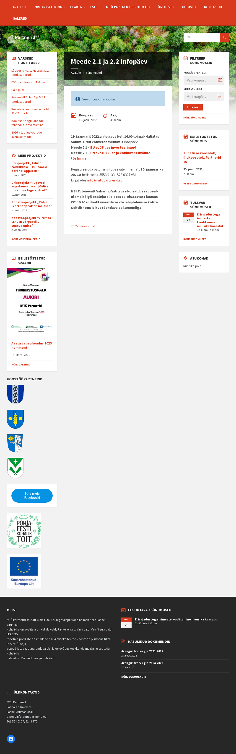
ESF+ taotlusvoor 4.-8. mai (28, 82)
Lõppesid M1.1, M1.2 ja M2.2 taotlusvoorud (30, 72)
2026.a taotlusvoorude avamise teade (26, 134)
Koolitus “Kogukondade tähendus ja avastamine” (28, 123)
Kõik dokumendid (133, 676)
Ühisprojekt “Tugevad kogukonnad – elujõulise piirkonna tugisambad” (29, 186)
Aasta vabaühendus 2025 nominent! (31, 345)
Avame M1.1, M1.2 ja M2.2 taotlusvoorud (28, 99)
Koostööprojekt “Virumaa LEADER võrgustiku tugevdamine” (31, 222)
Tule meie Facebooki (32, 495)
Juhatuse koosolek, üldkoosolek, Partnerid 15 (202, 157)
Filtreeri (193, 107)
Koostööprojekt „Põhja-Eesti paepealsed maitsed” (31, 204)
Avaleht (76, 73)
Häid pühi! (17, 90)
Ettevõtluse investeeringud (113, 147)
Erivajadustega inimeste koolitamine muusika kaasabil (210, 220)
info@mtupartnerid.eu (104, 180)
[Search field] (206, 37)
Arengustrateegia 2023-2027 (142, 651)
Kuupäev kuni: (193, 89)
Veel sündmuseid (195, 183)
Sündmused (94, 73)
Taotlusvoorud (85, 226)
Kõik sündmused (195, 117)
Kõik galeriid (21, 364)
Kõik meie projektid (25, 239)
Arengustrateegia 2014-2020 (142, 663)
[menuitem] (19, 6)
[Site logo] (23, 42)
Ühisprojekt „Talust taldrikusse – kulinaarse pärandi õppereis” (29, 167)
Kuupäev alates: (195, 72)
